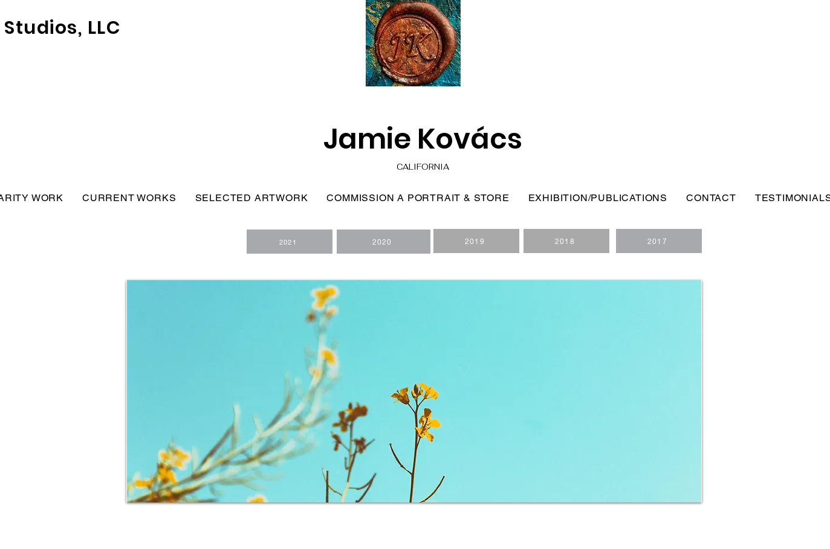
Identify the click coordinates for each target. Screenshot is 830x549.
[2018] (566, 241)
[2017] (659, 241)
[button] (414, 391)
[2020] (383, 242)
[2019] (476, 241)
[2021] (289, 242)
